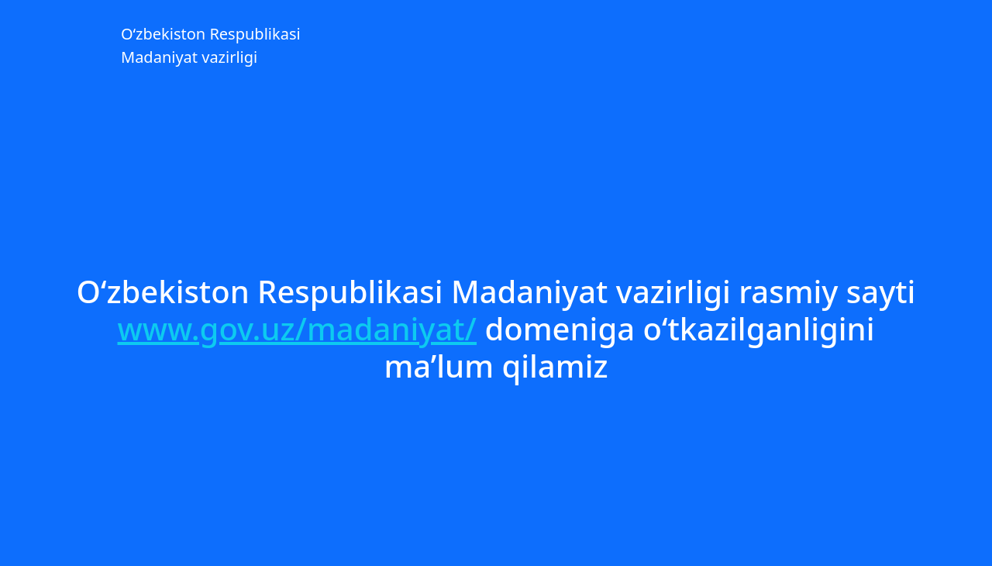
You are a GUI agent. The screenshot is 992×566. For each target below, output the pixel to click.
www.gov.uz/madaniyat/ (297, 328)
